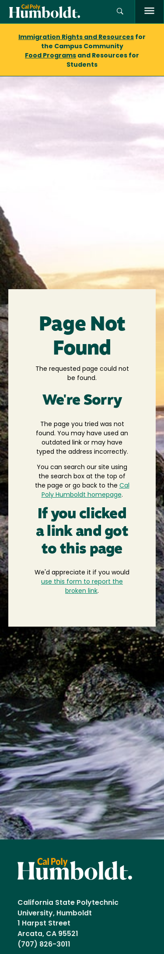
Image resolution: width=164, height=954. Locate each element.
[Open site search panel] (120, 11)
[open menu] (149, 11)
